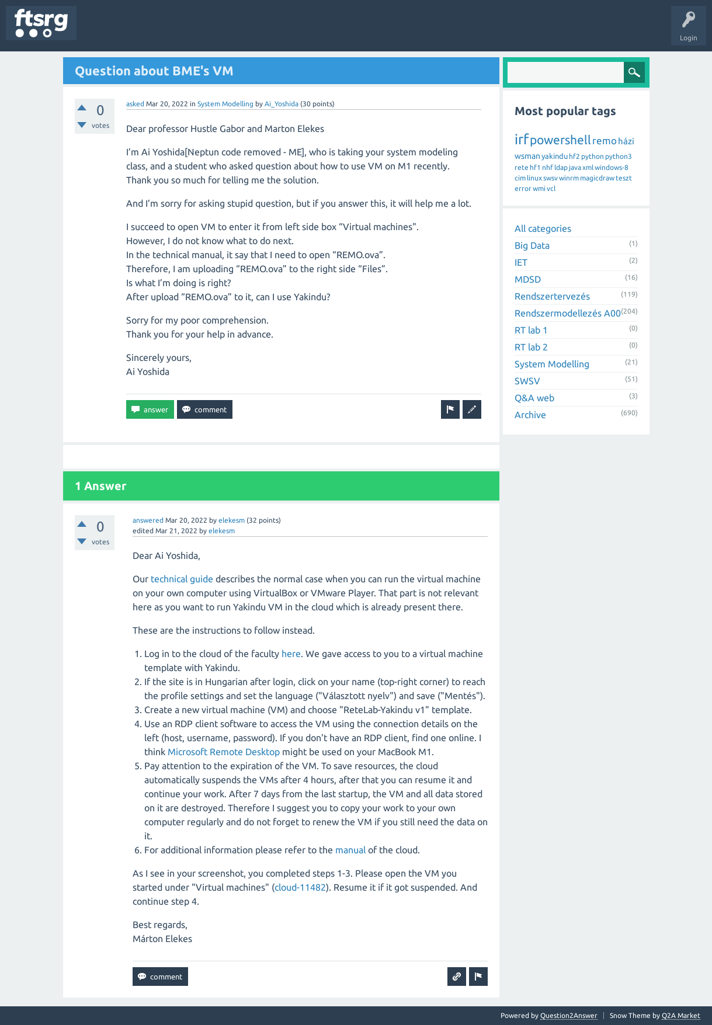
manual (350, 850)
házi (626, 141)
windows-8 (611, 167)
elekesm (231, 520)
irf (522, 139)
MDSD (528, 279)
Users (231, 31)
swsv (550, 178)
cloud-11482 (300, 887)
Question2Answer (569, 1015)
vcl (551, 188)
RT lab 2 (531, 347)
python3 (618, 156)
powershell (560, 140)
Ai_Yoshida (281, 103)
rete (522, 167)
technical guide (182, 579)
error (523, 188)
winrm (569, 178)
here (291, 653)
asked (135, 103)
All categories (543, 228)
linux (534, 178)
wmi (539, 188)
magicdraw (597, 178)
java (575, 167)
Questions (101, 31)
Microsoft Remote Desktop (224, 751)
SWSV (527, 381)
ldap (561, 167)
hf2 (574, 156)
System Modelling (225, 103)
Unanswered (150, 31)
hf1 (535, 167)
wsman (527, 156)
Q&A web (534, 397)
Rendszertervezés (552, 296)
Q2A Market (681, 1015)
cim (520, 178)
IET (521, 262)
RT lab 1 (531, 330)
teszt (624, 178)
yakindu (554, 156)
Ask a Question (345, 31)
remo (604, 140)
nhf (547, 167)
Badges (267, 31)
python (592, 156)
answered (148, 520)
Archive (530, 414)
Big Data (532, 245)
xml (587, 167)
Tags (195, 31)
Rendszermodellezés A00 (568, 313)
